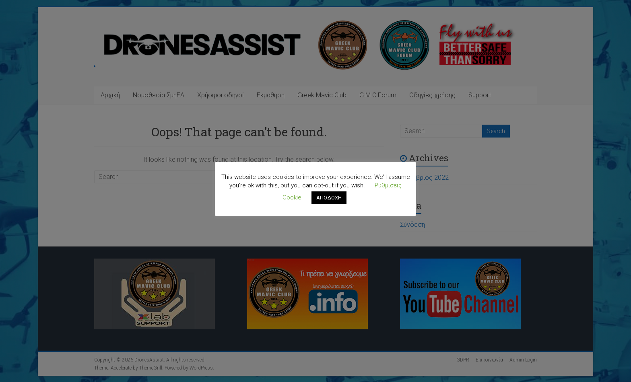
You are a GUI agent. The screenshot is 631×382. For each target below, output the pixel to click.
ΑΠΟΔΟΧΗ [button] (329, 198)
